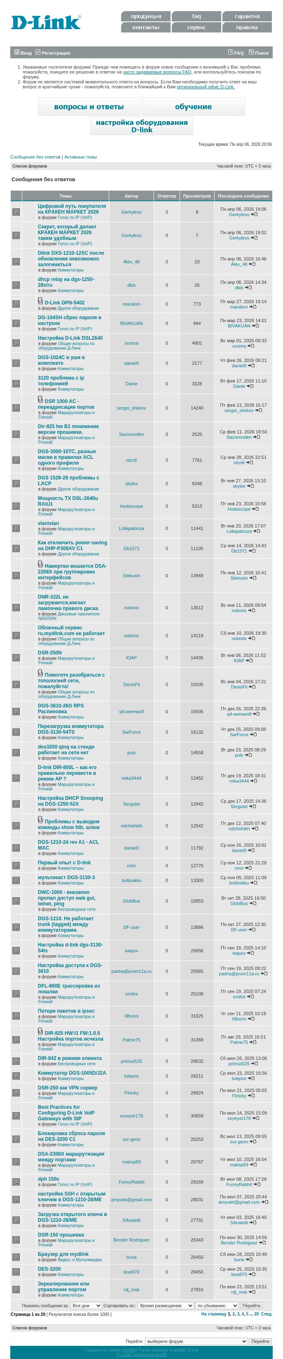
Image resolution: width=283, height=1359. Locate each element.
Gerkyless (132, 212)
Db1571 (132, 548)
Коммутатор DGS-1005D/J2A (72, 1073)
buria (131, 1257)
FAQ (236, 53)
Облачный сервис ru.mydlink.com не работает (71, 630)
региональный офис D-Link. (206, 86)
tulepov (131, 1075)
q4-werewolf (131, 711)
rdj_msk (132, 1289)
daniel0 (131, 363)
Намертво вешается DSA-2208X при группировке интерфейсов (72, 571)
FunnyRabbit (131, 1181)
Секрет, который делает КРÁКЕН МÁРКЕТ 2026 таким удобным (67, 232)
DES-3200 (49, 1269)
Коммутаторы (71, 270)
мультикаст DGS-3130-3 (66, 877)
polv (131, 752)
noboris (131, 607)
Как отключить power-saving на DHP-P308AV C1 (72, 545)
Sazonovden (131, 434)
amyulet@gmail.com (131, 1199)
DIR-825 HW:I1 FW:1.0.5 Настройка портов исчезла (70, 1036)
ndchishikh (131, 825)
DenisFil (131, 684)
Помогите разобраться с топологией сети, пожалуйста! (71, 680)
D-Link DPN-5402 (65, 303)
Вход (23, 53)
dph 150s (48, 1179)
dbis (131, 285)
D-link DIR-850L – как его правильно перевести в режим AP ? (67, 773)
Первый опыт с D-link (64, 863)
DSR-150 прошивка (61, 1235)
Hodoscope (131, 506)
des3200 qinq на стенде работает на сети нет (66, 750)
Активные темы (80, 156)
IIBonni (131, 1015)
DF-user (131, 927)
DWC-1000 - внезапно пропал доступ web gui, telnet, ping (67, 898)
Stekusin (131, 575)
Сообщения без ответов (35, 156)
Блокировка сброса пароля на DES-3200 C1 (71, 1136)
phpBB (128, 1350)
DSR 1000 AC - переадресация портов (66, 404)
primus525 (131, 1061)
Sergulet (131, 804)
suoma (131, 343)
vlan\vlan (48, 523)
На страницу (214, 1314)
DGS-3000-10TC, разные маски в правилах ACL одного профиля (67, 457)
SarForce (131, 732)
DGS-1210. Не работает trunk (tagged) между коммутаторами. (66, 924)
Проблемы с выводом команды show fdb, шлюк (69, 824)
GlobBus (131, 900)
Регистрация (52, 53)
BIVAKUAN (131, 323)
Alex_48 (131, 261)
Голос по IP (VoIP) (75, 217)
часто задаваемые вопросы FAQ (157, 71)
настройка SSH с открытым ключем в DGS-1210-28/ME (71, 1196)
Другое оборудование (78, 308)
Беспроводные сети (76, 909)
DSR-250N (50, 653)
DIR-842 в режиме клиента (70, 1058)
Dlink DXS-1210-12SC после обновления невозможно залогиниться (71, 258)
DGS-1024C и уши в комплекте (61, 360)
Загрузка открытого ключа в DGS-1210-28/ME (72, 1217)
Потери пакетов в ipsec (66, 1011)
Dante (132, 383)
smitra (131, 993)
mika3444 (131, 778)
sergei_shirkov (131, 407)
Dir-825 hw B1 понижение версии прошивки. (68, 429)
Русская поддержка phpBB (141, 1354)
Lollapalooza (131, 528)
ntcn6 (131, 460)
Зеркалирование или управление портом (63, 1286)
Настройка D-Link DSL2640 (70, 338)
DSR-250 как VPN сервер (68, 1088)
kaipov (131, 950)
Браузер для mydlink (63, 1254)
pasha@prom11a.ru (132, 971)
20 (256, 1314)
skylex (131, 483)
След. (267, 1314)
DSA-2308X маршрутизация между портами (71, 1157)
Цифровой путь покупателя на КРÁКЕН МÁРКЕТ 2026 (72, 209)
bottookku (131, 880)
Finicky (131, 1092)
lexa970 (132, 1271)
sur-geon (131, 1139)
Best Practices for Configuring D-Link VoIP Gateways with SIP (66, 1113)
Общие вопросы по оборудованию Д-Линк (66, 345)
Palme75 (131, 1039)
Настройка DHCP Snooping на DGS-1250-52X (70, 801)
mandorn (131, 304)
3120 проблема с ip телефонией (61, 381)
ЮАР (131, 657)
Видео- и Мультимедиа (80, 1260)
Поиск (259, 53)
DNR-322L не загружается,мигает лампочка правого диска (68, 602)
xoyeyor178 (131, 1115)
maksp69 (131, 1161)
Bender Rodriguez (131, 1239)
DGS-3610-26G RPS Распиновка (61, 708)
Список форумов (29, 166)
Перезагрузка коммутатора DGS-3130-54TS (71, 729)
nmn (131, 865)
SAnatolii (131, 1220)
